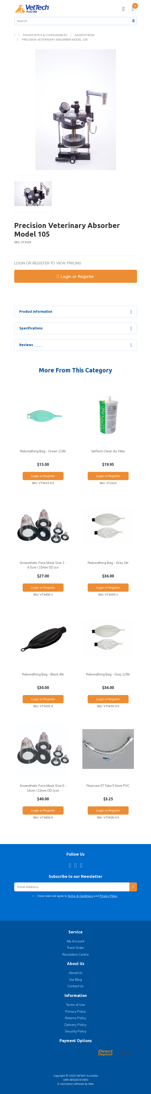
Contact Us (75, 986)
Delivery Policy (75, 1025)
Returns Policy (75, 1018)
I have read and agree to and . (77, 896)
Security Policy (75, 1031)
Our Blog (75, 979)
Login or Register (75, 276)
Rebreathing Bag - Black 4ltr (43, 674)
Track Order (75, 948)
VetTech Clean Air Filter (108, 451)
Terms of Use (75, 1005)
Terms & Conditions (80, 896)
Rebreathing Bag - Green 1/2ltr (43, 451)
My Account (75, 941)
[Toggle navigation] (123, 9)
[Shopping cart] (133, 9)
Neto (91, 1084)
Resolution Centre (75, 954)
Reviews (30, 345)
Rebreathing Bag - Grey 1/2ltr (108, 674)
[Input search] (72, 21)
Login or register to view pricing (47, 263)
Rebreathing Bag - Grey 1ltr (108, 563)
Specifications (31, 328)
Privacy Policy (109, 896)
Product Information (35, 311)
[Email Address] (72, 886)
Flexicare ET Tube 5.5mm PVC (108, 786)
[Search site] (134, 21)
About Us (75, 973)
